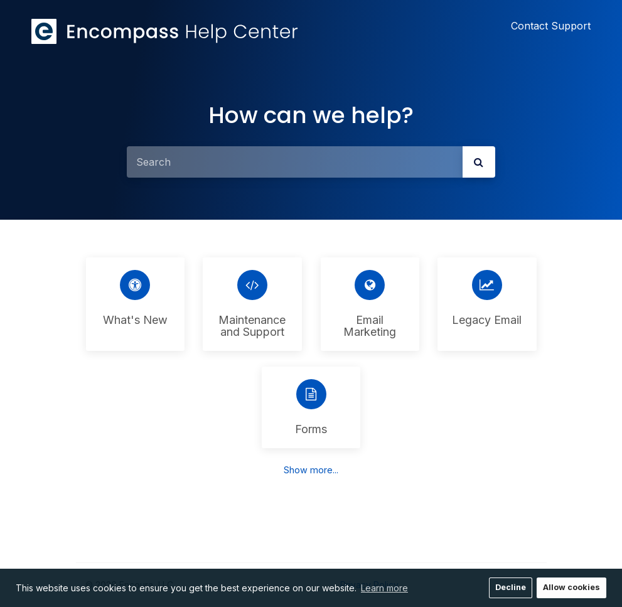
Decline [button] (510, 587)
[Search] (295, 162)
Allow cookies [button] (571, 587)
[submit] (479, 162)
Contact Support (551, 25)
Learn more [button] (384, 588)
